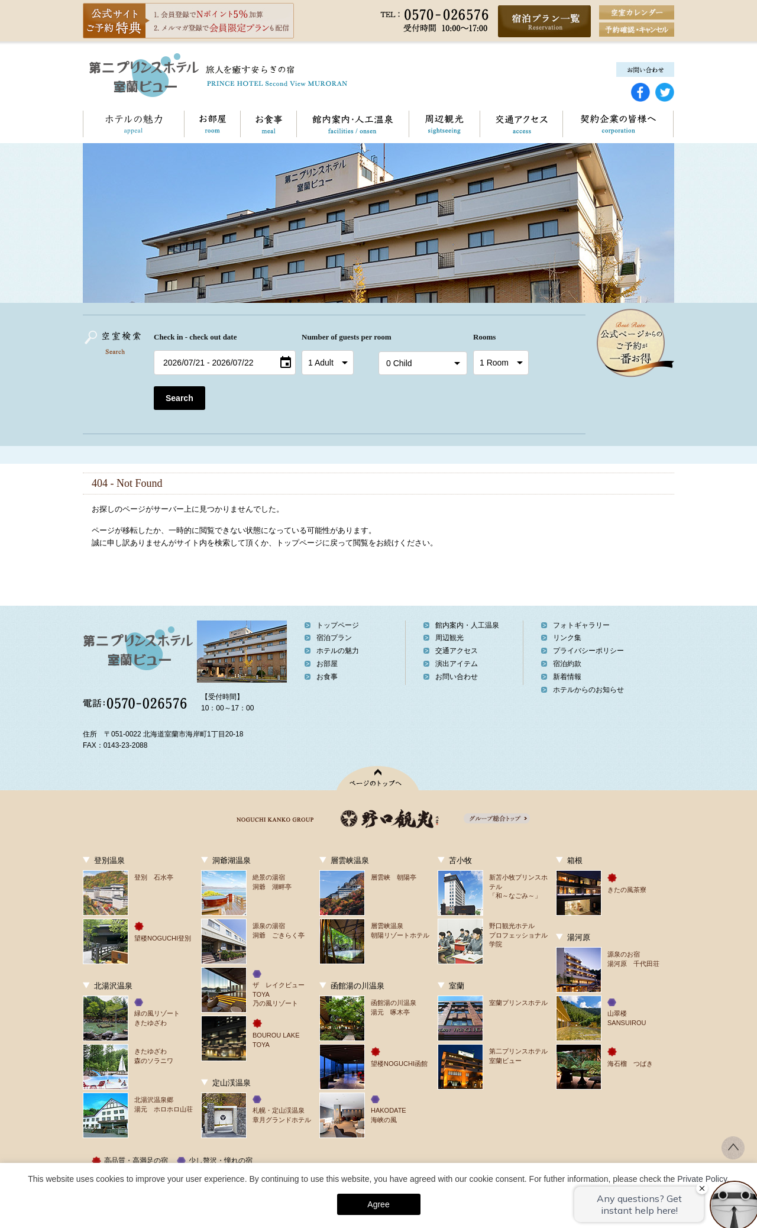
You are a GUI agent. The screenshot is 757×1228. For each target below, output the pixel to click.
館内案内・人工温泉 (352, 124)
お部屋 (212, 124)
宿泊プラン (334, 638)
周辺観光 (444, 124)
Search (179, 398)
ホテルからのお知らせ (588, 690)
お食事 (268, 124)
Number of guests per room (337, 336)
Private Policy (702, 1179)
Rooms (484, 336)
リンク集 (567, 638)
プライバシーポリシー (588, 651)
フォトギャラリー (581, 625)
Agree (378, 1204)
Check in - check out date (195, 336)
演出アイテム (456, 664)
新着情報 (567, 677)
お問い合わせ (673, 124)
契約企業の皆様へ (617, 124)
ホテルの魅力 (133, 124)
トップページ (337, 625)
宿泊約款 (567, 664)
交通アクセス (521, 124)
